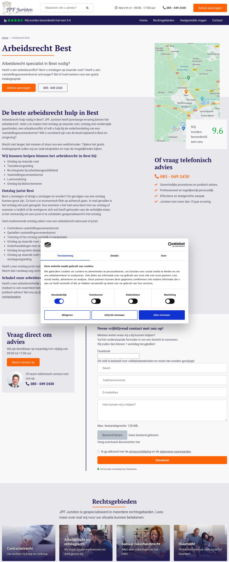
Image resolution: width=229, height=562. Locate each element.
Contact (217, 20)
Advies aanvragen (210, 8)
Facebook (103, 351)
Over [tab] (164, 255)
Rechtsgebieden (163, 20)
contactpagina (11, 297)
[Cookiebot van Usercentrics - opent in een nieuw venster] (170, 244)
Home (143, 20)
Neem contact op (23, 362)
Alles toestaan (161, 315)
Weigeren (67, 315)
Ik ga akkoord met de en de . (146, 451)
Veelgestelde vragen (193, 20)
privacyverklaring (140, 451)
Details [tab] (114, 255)
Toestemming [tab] (65, 255)
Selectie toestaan (114, 315)
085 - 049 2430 (174, 8)
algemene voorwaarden (175, 451)
